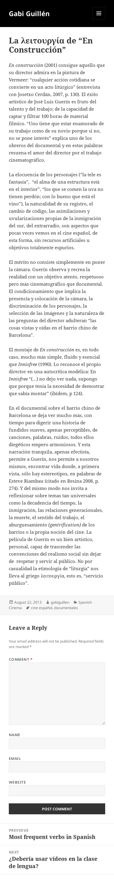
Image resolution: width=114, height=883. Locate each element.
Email (15, 758)
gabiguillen (60, 602)
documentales (66, 607)
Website (17, 782)
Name (14, 734)
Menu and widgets (99, 19)
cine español (41, 607)
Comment (21, 659)
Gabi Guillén (29, 13)
